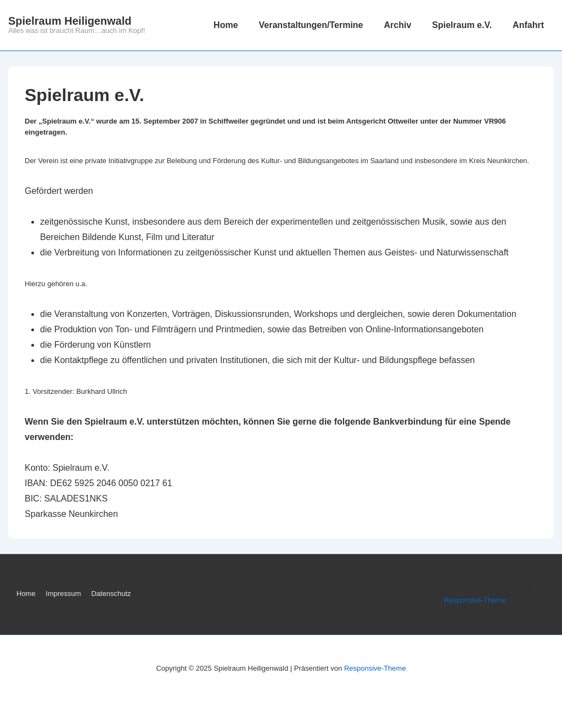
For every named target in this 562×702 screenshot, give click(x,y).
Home (225, 25)
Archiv (398, 25)
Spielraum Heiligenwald (70, 21)
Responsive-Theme (475, 600)
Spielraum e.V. (462, 25)
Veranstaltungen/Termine (311, 25)
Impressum (63, 593)
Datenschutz (111, 593)
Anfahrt (528, 25)
